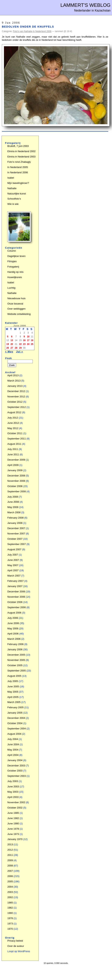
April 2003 (13, 797)
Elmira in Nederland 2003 (21, 156)
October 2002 (14, 807)
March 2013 (14, 380)
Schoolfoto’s (14, 198)
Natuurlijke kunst (16, 193)
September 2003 (16, 776)
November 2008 (16, 480)
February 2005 (15, 707)
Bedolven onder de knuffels (28, 26)
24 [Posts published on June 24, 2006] (28, 344)
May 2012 (12, 428)
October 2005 (14, 665)
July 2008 (12, 496)
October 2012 (14, 401)
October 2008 (14, 486)
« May (9, 351)
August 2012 (14, 412)
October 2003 (14, 770)
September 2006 (16, 607)
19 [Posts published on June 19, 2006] (7, 344)
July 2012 (12, 417)
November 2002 (16, 802)
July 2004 (12, 739)
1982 (10, 907)
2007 (10, 870)
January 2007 (14, 586)
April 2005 (13, 697)
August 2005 (14, 675)
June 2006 (13, 623)
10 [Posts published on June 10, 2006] (28, 336)
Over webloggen (16, 308)
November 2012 (16, 396)
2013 (10, 844)
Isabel (10, 177)
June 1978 (13, 828)
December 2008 (16, 475)
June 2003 (13, 786)
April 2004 (13, 755)
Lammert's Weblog (85, 5)
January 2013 (14, 386)
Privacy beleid (15, 940)
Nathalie (12, 188)
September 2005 (16, 670)
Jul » (19, 351)
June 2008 (13, 501)
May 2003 (12, 791)
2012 (10, 849)
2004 (10, 886)
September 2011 (16, 438)
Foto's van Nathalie (22, 31)
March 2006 (14, 638)
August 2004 (14, 733)
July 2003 (12, 781)
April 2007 (13, 570)
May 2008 (12, 507)
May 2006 (12, 628)
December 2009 (16, 459)
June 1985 (13, 813)
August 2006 (14, 612)
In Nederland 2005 (17, 167)
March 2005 (14, 702)
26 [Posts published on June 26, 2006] (7, 348)
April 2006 (13, 633)
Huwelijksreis (14, 277)
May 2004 (12, 749)
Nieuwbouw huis (16, 298)
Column (11, 250)
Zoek (8, 358)
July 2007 (12, 554)
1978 (10, 918)
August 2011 (14, 443)
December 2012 (16, 391)
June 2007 (13, 560)
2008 (10, 865)
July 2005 (12, 681)
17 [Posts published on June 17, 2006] (28, 340)
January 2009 (14, 470)
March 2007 (14, 575)
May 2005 (12, 691)
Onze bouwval (15, 303)
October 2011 (14, 433)
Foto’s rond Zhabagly (19, 161)
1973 (10, 923)
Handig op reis (15, 272)
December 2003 (16, 765)
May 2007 (12, 565)
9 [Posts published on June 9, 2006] (24, 336)
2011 (10, 855)
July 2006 (12, 618)
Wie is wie (13, 204)
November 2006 (16, 596)
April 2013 (13, 375)
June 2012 (13, 423)
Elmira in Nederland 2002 (21, 151)
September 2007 (16, 544)
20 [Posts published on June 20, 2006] (12, 344)
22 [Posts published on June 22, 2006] (20, 344)
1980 (10, 913)
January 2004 (14, 760)
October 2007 (14, 538)
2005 (10, 881)
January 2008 (14, 523)
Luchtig (11, 287)
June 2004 (13, 744)
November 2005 (16, 660)
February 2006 (15, 644)
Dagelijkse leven (16, 256)
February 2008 (15, 517)
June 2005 (13, 686)
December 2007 (16, 528)
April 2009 (13, 465)
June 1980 (13, 823)
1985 (10, 902)
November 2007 (16, 533)
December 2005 (16, 654)
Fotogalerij (13, 266)
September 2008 (16, 491)
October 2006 (14, 602)
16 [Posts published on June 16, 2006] (24, 340)
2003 (10, 892)
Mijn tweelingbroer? (18, 183)
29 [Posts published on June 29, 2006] (20, 348)
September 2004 (16, 728)
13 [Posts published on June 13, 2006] (12, 340)
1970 (10, 928)
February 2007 (15, 581)
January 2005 (14, 712)
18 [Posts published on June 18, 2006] (32, 340)
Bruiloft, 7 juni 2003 (18, 146)
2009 (10, 860)
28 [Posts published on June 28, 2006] (16, 348)
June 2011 (13, 454)
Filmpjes (12, 261)
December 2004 (16, 718)
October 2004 (14, 723)
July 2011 (12, 449)
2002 (10, 897)
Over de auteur (15, 946)
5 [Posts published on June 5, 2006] (7, 336)
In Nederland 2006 (42, 31)
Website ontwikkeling (19, 314)
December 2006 (16, 591)
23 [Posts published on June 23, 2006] (24, 344)
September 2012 (16, 407)
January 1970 (14, 839)
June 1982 (13, 818)
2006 (10, 876)
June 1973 (13, 834)
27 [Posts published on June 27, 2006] (12, 348)
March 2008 (14, 512)
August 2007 (14, 549)
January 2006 (14, 649)
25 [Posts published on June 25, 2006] (32, 344)
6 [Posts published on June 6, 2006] (11, 336)
